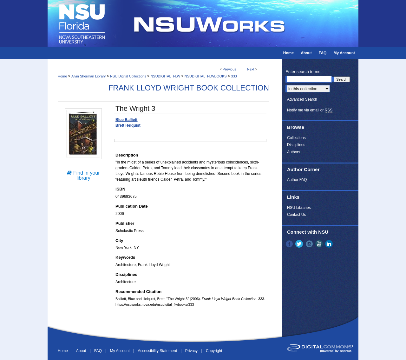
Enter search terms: (303, 71)
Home (62, 76)
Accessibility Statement (158, 351)
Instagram (309, 244)
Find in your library (83, 175)
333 (234, 76)
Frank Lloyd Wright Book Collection (188, 87)
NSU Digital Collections (128, 76)
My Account (120, 351)
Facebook (289, 244)
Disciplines (296, 145)
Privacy (192, 351)
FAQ (98, 351)
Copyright (214, 351)
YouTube (319, 244)
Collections (296, 138)
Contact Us (296, 214)
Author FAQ (297, 179)
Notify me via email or (309, 110)
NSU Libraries (299, 207)
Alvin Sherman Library (88, 76)
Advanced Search (302, 99)
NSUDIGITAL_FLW (165, 76)
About (81, 351)
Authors (293, 152)
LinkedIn (329, 244)
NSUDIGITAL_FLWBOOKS (206, 76)
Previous (229, 69)
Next (250, 69)
